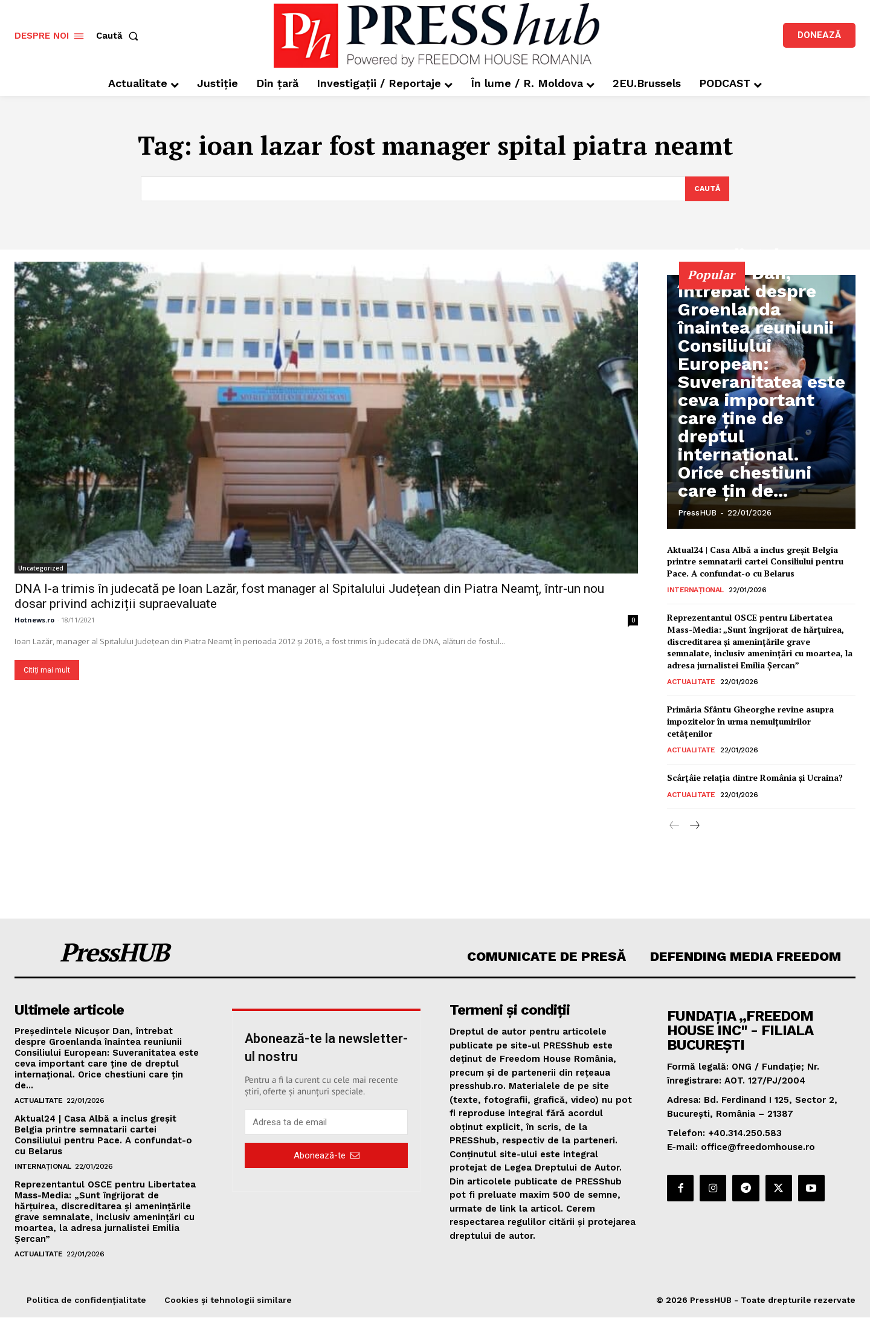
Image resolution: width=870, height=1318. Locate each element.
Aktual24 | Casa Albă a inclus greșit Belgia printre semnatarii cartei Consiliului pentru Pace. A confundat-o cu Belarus (755, 562)
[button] (119, 36)
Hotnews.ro (34, 620)
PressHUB (697, 513)
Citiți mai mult (47, 670)
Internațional (695, 591)
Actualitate (691, 683)
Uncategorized (40, 568)
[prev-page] (674, 827)
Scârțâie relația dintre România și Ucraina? (755, 778)
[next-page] (693, 827)
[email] (326, 1123)
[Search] (706, 189)
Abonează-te (326, 1156)
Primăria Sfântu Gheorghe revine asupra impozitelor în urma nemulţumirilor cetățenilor (750, 722)
